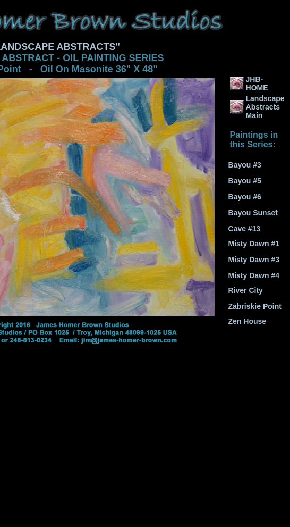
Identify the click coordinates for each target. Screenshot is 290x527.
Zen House (247, 321)
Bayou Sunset (253, 212)
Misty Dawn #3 (253, 259)
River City (245, 290)
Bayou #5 (244, 181)
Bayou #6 (244, 197)
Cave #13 (244, 228)
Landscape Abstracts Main (265, 107)
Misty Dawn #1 (253, 243)
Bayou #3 (244, 165)
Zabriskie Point (255, 306)
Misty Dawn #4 (253, 275)
